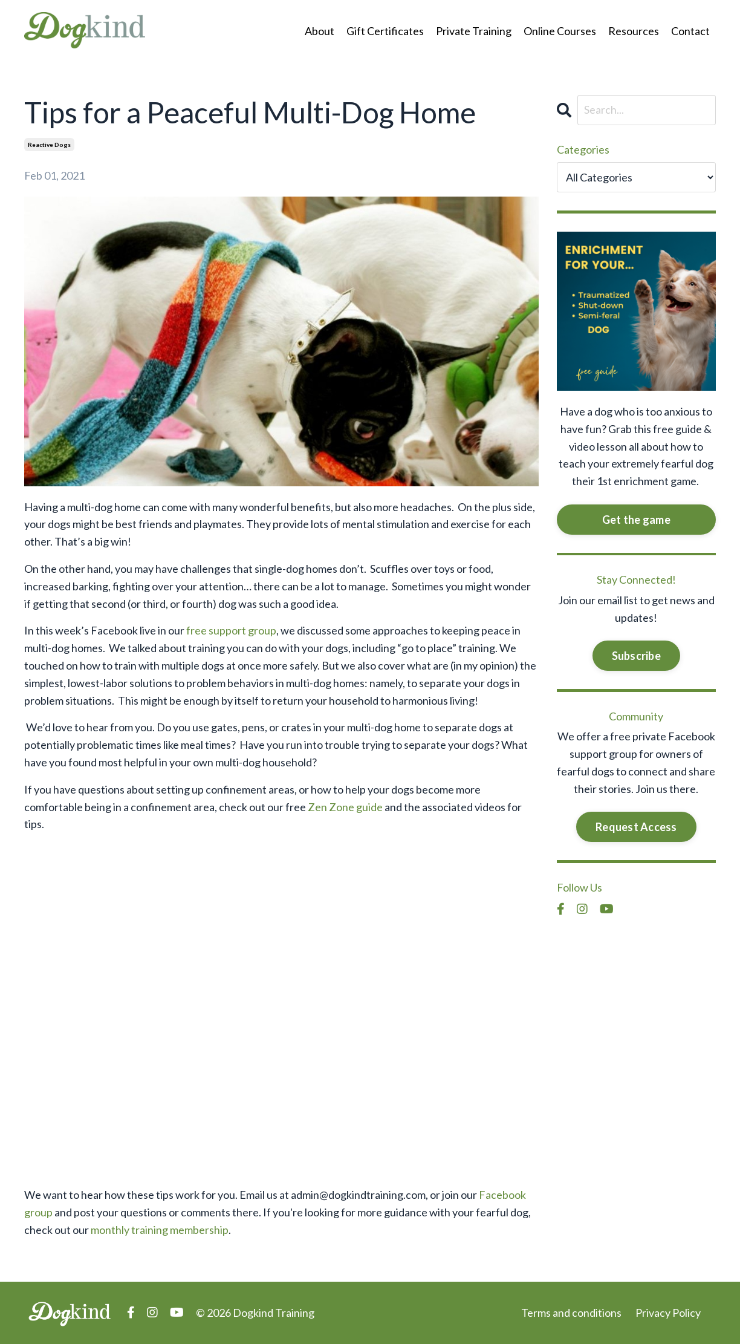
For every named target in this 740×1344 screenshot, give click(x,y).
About (319, 31)
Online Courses (560, 31)
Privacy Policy (668, 1312)
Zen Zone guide (345, 807)
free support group (231, 630)
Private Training (473, 31)
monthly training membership (160, 1229)
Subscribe (636, 655)
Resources (633, 31)
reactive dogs (49, 144)
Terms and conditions (571, 1312)
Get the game (636, 519)
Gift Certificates (385, 31)
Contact (690, 31)
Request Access (636, 826)
